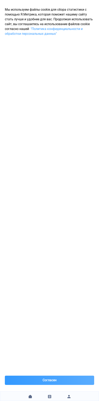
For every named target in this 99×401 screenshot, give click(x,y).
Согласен (49, 380)
